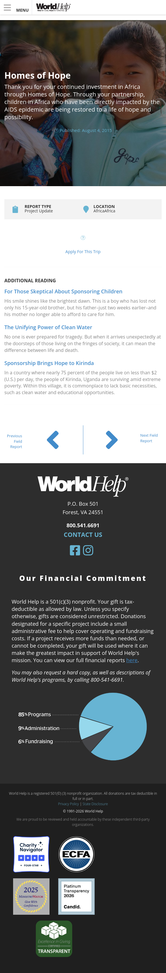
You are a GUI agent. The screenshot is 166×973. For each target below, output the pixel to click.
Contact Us (83, 534)
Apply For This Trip (83, 251)
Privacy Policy (68, 803)
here (132, 660)
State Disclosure (95, 803)
